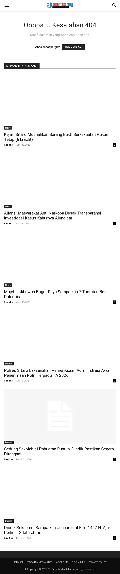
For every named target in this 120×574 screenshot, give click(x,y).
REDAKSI (18, 562)
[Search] (114, 5)
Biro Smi (8, 459)
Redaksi (8, 144)
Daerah (8, 363)
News (8, 127)
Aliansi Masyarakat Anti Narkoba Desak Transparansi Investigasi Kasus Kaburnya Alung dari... (52, 215)
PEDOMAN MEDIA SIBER (39, 562)
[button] (6, 5)
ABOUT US (62, 562)
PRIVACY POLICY (98, 562)
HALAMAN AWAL (73, 47)
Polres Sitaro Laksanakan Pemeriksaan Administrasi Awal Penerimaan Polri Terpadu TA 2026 (57, 373)
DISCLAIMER (78, 562)
